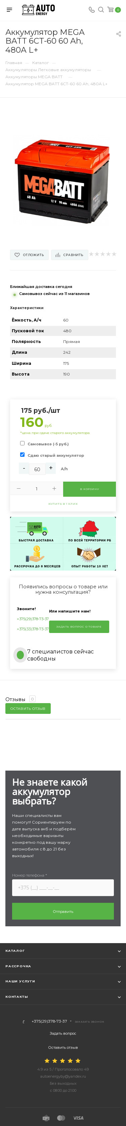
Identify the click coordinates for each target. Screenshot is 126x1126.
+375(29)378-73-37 (33, 619)
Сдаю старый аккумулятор (56, 455)
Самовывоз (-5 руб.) (48, 444)
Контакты (16, 996)
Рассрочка (18, 966)
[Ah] (37, 469)
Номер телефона (29, 875)
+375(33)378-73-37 (33, 629)
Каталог (15, 950)
